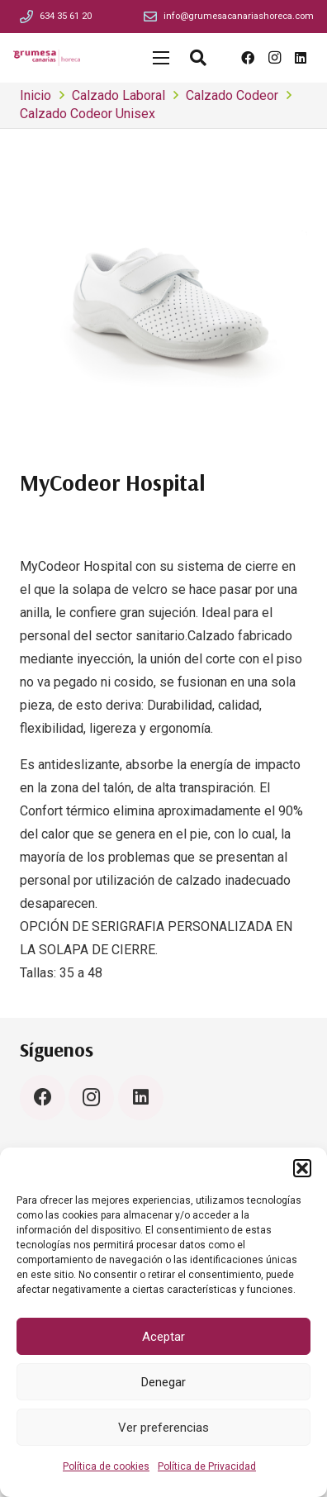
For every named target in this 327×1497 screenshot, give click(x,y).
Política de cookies (106, 1466)
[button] (302, 1168)
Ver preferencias (163, 1427)
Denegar (163, 1382)
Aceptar (163, 1336)
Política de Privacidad (207, 1466)
